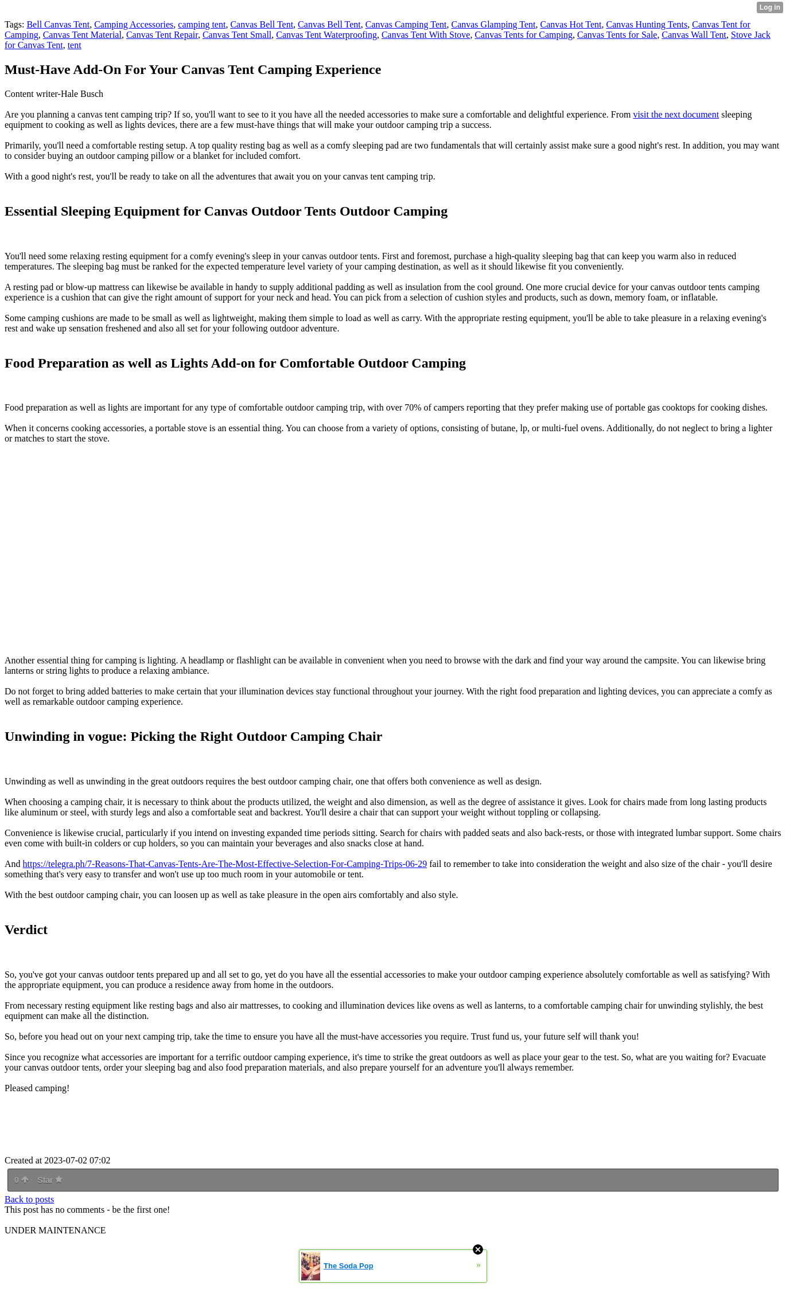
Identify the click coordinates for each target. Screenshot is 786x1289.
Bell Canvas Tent (58, 24)
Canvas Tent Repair (162, 35)
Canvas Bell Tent (261, 24)
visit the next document (676, 114)
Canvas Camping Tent (406, 24)
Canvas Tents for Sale (617, 35)
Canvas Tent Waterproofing (326, 35)
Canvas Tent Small (237, 35)
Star (50, 1180)
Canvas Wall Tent (694, 35)
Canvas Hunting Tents (647, 24)
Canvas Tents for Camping (523, 35)
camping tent (201, 24)
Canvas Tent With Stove (426, 35)
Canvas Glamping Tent (493, 24)
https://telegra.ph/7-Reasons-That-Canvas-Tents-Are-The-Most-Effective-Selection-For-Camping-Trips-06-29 (225, 864)
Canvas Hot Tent (571, 24)
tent (74, 45)
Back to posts (29, 1199)
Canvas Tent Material (82, 35)
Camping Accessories (133, 24)
